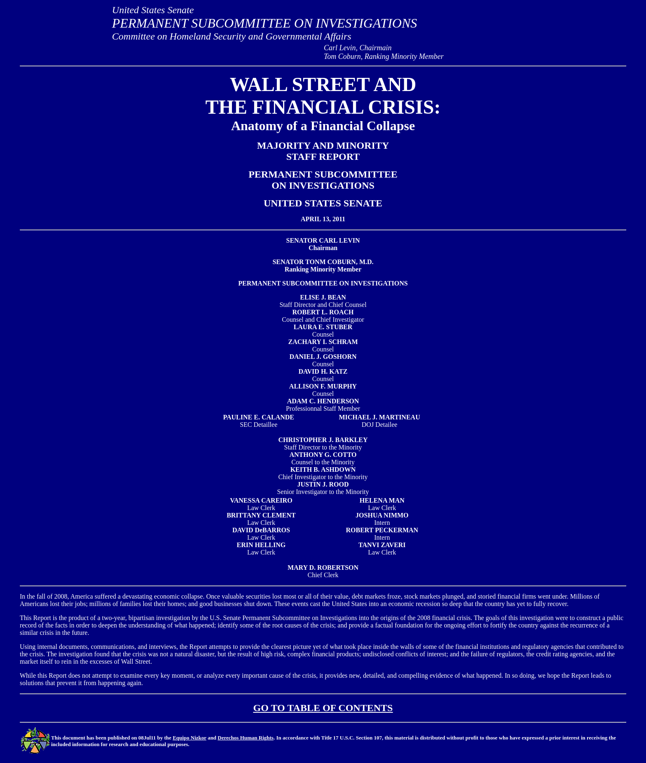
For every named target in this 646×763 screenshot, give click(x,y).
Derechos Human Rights (246, 738)
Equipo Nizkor (189, 738)
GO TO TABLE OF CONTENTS (323, 707)
